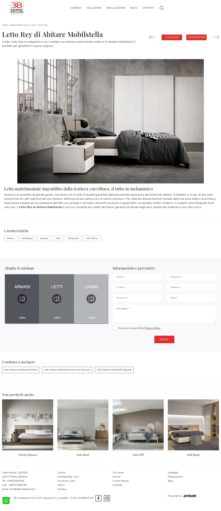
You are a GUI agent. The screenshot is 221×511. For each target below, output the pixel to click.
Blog (134, 8)
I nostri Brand (120, 480)
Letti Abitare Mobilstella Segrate (114, 369)
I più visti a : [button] (92, 238)
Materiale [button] (27, 238)
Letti (33, 25)
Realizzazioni (116, 8)
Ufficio (61, 485)
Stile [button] (58, 238)
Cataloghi (172, 37)
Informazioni (196, 37)
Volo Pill (138, 454)
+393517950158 (17, 485)
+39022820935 (15, 480)
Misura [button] (44, 238)
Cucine (61, 472)
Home (5, 25)
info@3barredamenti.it (22, 489)
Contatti (148, 8)
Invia (164, 339)
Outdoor (62, 489)
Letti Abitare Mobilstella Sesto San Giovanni (67, 369)
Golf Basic (193, 454)
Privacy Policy (153, 328)
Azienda (75, 8)
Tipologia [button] (73, 238)
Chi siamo (118, 472)
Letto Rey (43, 25)
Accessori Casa (66, 480)
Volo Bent (82, 454)
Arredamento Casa (19, 25)
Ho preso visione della (139, 328)
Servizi (116, 476)
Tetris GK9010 (27, 454)
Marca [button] (11, 238)
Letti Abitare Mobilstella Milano (20, 369)
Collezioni (94, 8)
